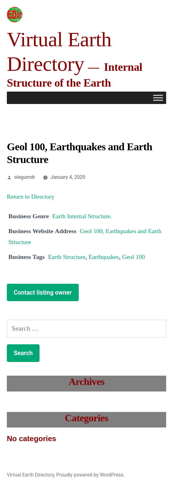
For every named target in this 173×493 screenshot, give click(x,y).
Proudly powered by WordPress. (90, 475)
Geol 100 (133, 257)
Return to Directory (30, 197)
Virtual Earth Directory (30, 475)
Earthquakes (104, 257)
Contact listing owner (43, 292)
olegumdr (24, 177)
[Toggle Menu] (158, 98)
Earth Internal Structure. (82, 216)
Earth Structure (66, 257)
